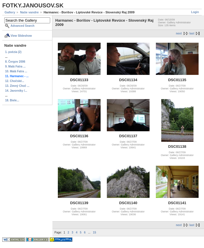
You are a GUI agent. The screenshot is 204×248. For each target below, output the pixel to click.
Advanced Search (22, 25)
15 (94, 232)
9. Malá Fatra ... (15, 66)
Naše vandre (29, 12)
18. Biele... (12, 100)
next (179, 33)
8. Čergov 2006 (15, 61)
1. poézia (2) (13, 52)
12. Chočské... (14, 81)
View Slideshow (21, 35)
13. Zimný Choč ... (17, 85)
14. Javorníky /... (16, 90)
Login (195, 12)
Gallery (10, 12)
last (191, 33)
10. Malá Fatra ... (16, 71)
